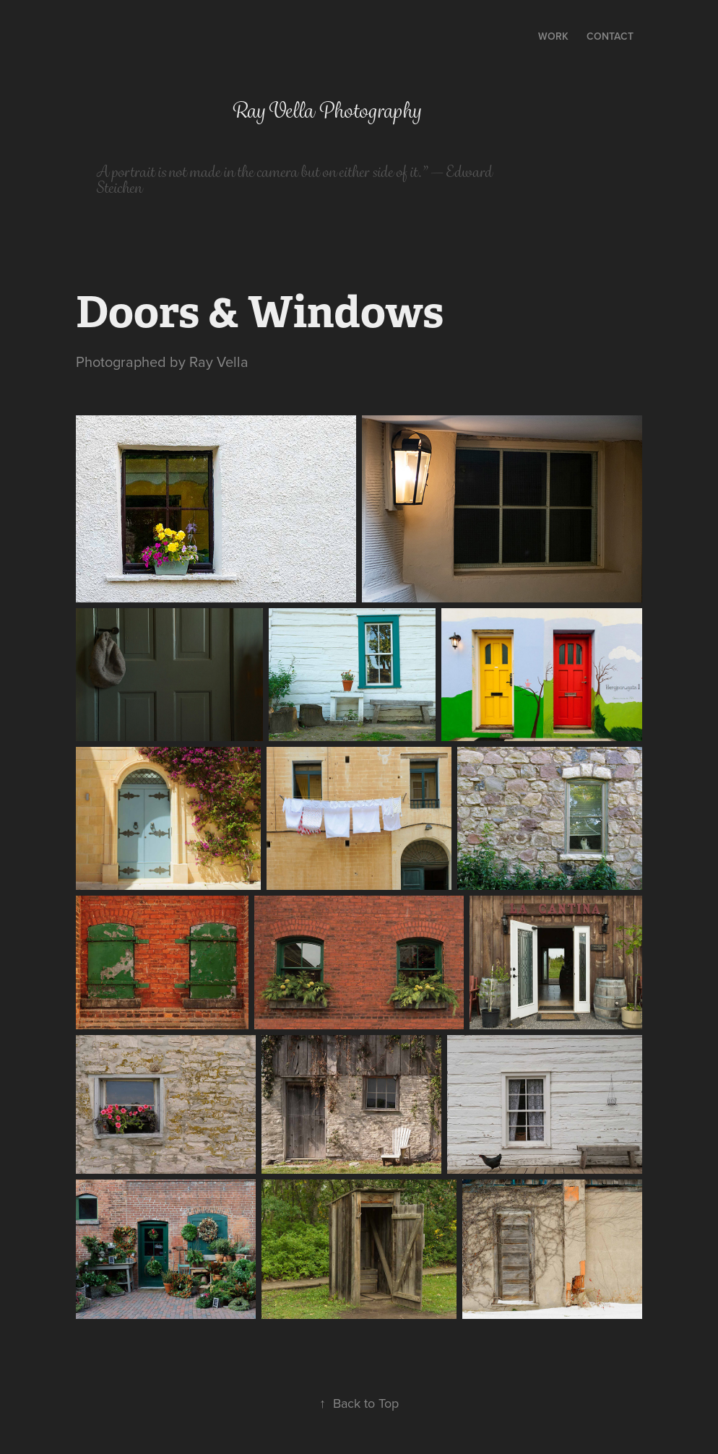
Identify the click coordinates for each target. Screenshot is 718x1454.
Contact (610, 36)
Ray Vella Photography (326, 111)
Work (553, 36)
